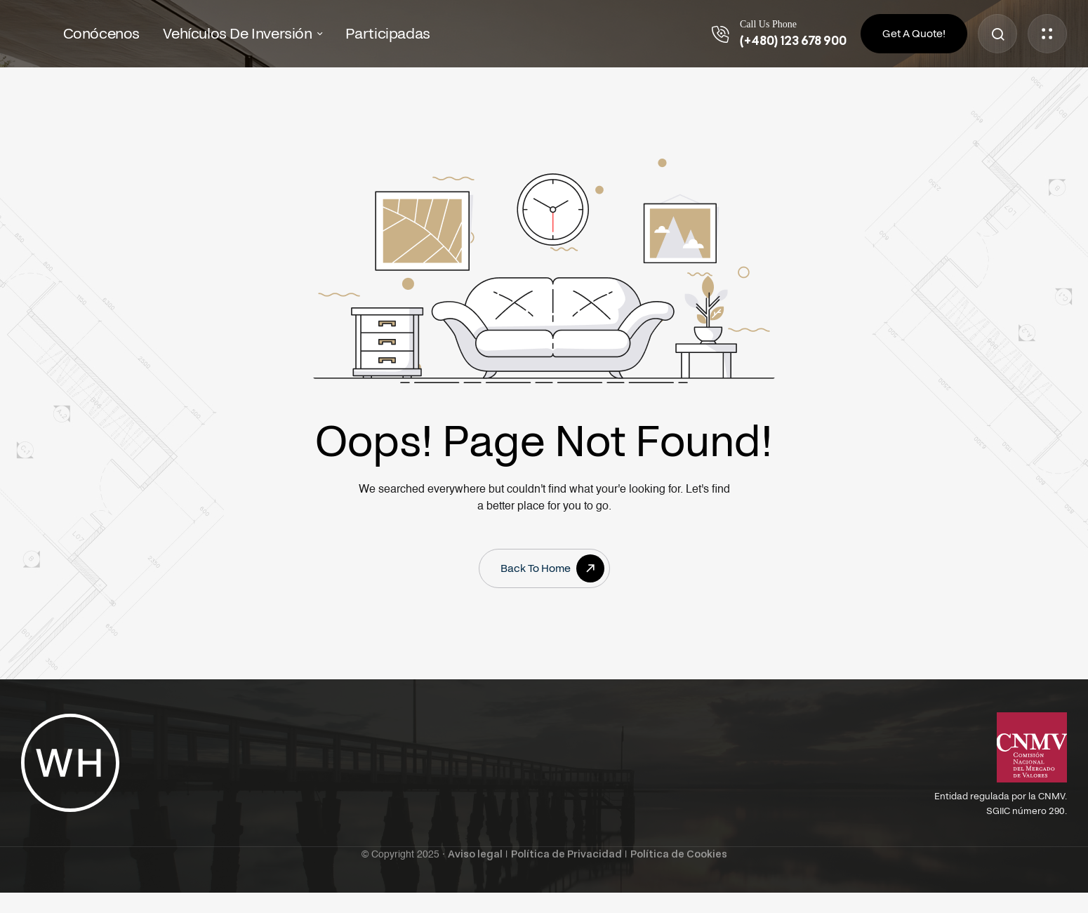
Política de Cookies (678, 842)
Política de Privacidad (566, 842)
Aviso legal (475, 842)
